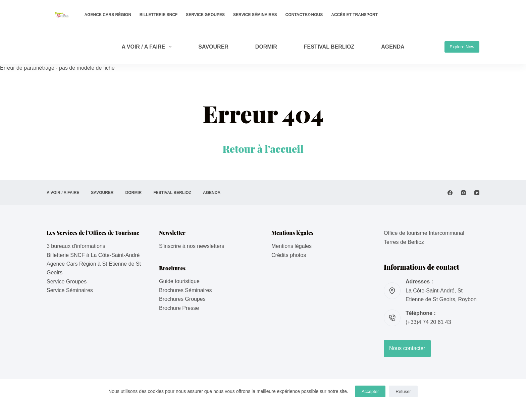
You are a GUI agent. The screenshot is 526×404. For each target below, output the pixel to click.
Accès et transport (354, 14)
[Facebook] (450, 192)
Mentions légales (291, 246)
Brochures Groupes (182, 299)
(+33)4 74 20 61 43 (428, 322)
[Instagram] (463, 192)
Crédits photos (288, 255)
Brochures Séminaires (185, 290)
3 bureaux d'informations (76, 246)
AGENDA (392, 47)
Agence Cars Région (108, 14)
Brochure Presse (179, 308)
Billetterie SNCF (158, 14)
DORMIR (266, 47)
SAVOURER (213, 47)
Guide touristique (179, 281)
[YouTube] (476, 192)
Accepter (370, 391)
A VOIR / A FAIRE (147, 47)
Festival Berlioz (329, 47)
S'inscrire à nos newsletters (191, 246)
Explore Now (462, 46)
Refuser (403, 391)
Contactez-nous (304, 14)
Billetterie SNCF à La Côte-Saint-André (93, 255)
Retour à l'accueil (263, 148)
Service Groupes (205, 14)
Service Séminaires (255, 14)
